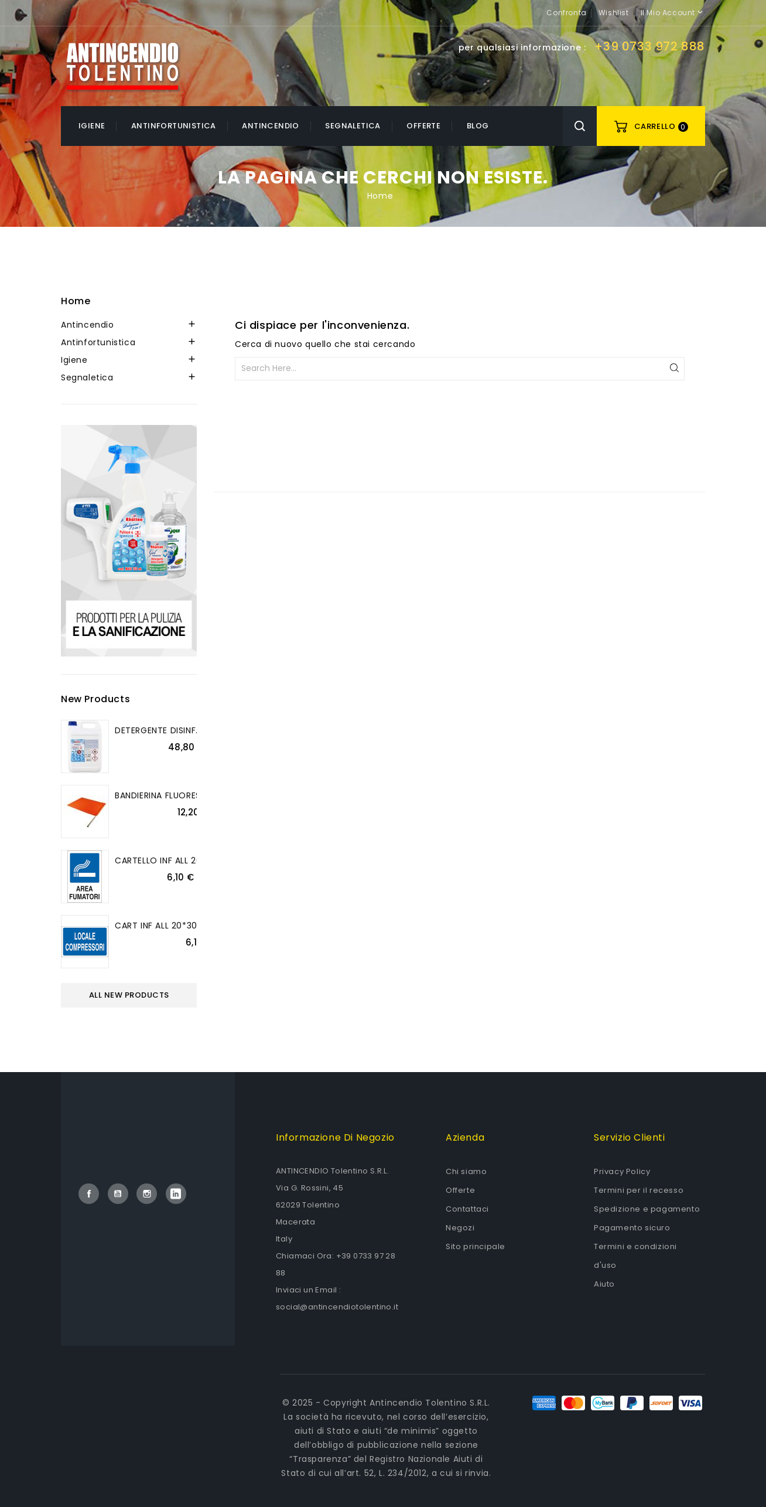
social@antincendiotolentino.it (337, 1306)
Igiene (91, 125)
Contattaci (467, 1209)
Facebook (88, 1193)
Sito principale (475, 1246)
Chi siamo (466, 1171)
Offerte (460, 1190)
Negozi (460, 1227)
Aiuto (604, 1284)
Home (75, 301)
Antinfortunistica (173, 125)
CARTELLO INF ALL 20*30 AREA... (181, 860)
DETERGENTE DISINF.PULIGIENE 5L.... (186, 730)
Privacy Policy (622, 1171)
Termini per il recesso (638, 1190)
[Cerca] (460, 368)
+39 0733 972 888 (649, 46)
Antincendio (270, 125)
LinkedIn (176, 1193)
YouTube (118, 1193)
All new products (129, 995)
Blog (478, 125)
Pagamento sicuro (632, 1227)
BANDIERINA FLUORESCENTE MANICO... (193, 795)
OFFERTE (423, 125)
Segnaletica (352, 125)
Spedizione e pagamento (647, 1209)
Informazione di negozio (335, 1137)
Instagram (146, 1193)
